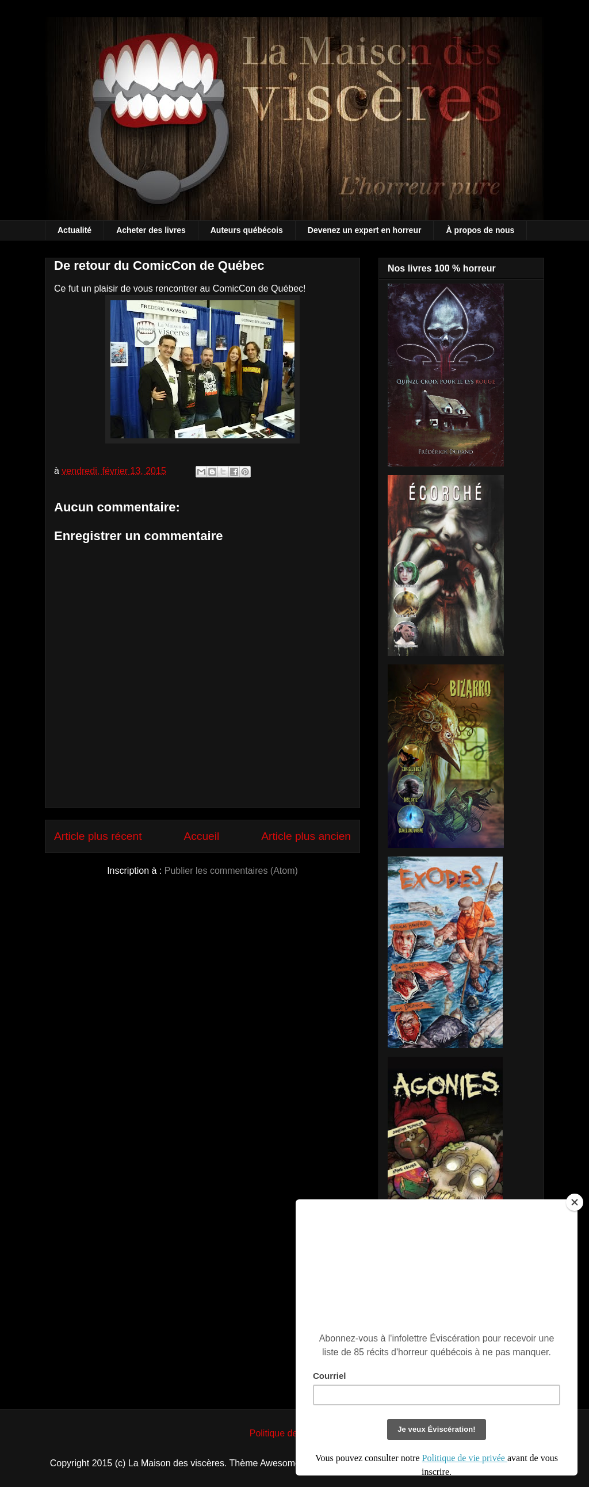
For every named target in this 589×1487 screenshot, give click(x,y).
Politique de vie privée (295, 1433)
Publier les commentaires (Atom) (231, 871)
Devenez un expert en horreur (365, 230)
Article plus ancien (306, 836)
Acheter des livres (151, 230)
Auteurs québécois (247, 230)
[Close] (574, 1202)
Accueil (201, 836)
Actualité (74, 230)
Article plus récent (98, 836)
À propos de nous (480, 230)
